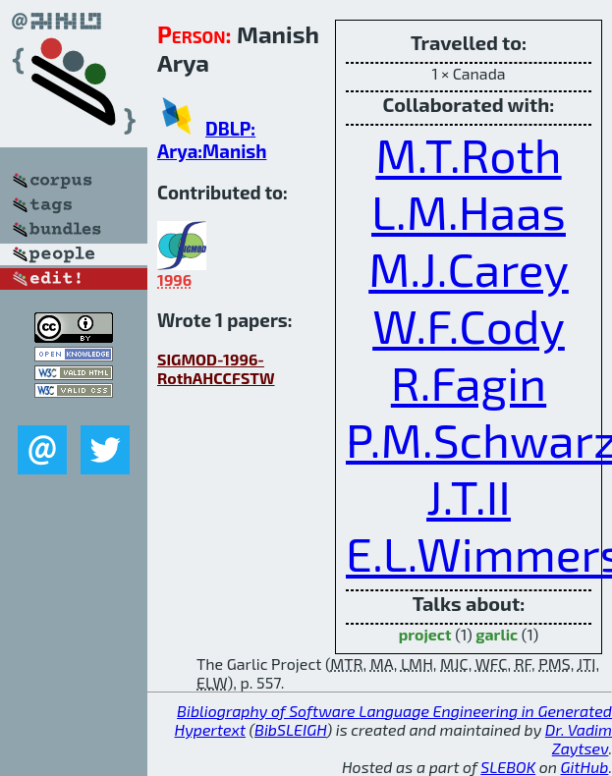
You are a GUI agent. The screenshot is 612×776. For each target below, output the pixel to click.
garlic (496, 634)
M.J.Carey (468, 268)
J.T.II (468, 496)
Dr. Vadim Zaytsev (578, 738)
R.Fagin (468, 382)
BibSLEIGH (290, 729)
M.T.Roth (468, 154)
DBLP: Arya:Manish (211, 139)
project (425, 634)
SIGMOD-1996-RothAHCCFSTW (216, 368)
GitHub (585, 766)
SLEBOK (507, 766)
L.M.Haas (468, 211)
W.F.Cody (468, 325)
